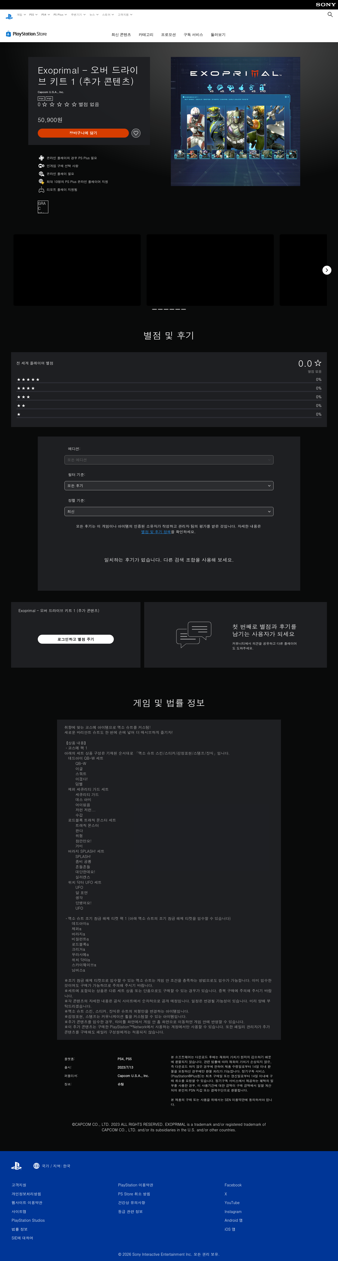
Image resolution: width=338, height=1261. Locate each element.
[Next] (326, 265)
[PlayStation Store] (27, 29)
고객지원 (123, 14)
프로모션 (168, 29)
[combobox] (169, 454)
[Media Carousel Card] (77, 265)
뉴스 (92, 14)
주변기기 (76, 14)
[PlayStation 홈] (9, 14)
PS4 (43, 14)
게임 (19, 14)
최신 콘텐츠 (121, 29)
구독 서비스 (193, 29)
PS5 (31, 14)
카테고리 (146, 29)
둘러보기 (218, 29)
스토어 (106, 14)
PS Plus (58, 14)
